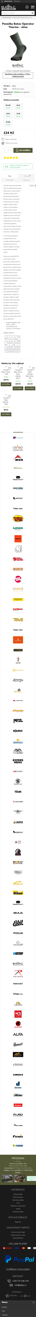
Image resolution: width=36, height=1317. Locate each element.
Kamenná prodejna (18, 1212)
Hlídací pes (26, 180)
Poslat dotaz (10, 180)
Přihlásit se (17, 1)
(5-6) (8, 115)
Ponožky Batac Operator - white (6, 401)
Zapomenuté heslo (18, 1238)
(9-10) (8, 123)
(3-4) (18, 106)
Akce (3, 1311)
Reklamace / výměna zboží (18, 1206)
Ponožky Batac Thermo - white (6, 372)
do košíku (23, 150)
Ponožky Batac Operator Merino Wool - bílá (30, 374)
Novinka (4, 1307)
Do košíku (6, 384)
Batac (14, 86)
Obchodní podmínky (18, 1200)
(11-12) (8, 106)
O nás (18, 1203)
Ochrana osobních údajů (18, 1232)
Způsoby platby (18, 1194)
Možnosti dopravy (18, 1197)
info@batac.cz (20, 1285)
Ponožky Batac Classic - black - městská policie (18, 374)
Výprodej (4, 1315)
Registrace (18, 1222)
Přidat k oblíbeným (9, 139)
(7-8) (18, 115)
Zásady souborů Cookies (18, 1235)
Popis (9, 176)
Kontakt (18, 1209)
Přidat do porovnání (9, 143)
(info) (21, 92)
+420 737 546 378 (20, 1281)
